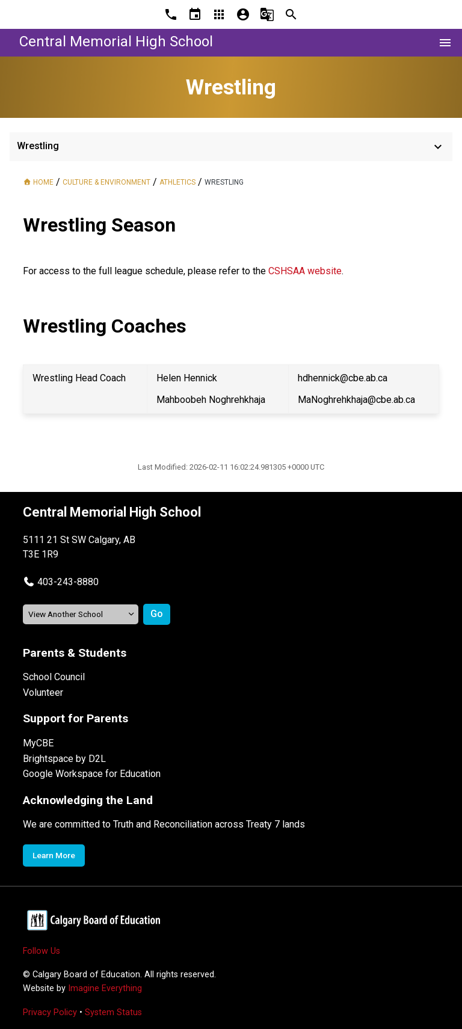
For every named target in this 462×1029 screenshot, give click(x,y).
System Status (113, 1012)
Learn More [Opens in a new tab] (53, 855)
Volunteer (43, 692)
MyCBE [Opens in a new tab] (38, 743)
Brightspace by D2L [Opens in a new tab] (64, 758)
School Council (54, 677)
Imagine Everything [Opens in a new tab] (105, 988)
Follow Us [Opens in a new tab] (41, 951)
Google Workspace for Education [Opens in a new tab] (92, 773)
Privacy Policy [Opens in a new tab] (50, 1012)
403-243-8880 (68, 582)
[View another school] (80, 614)
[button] (61, 582)
